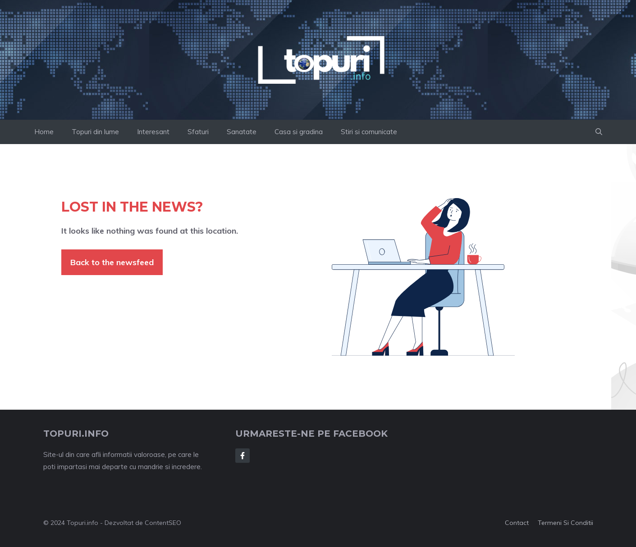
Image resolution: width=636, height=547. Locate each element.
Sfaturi (198, 131)
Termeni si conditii (565, 523)
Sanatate (241, 131)
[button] (598, 132)
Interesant (153, 131)
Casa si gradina (299, 131)
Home (44, 131)
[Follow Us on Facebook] (242, 455)
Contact (517, 523)
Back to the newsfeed (112, 262)
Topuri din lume (95, 131)
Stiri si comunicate (369, 131)
